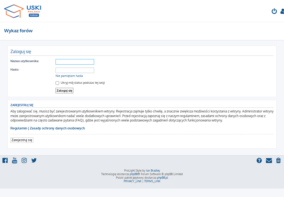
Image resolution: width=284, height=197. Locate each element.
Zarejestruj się (21, 140)
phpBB (134, 174)
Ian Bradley (153, 170)
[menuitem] (274, 12)
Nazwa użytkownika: (24, 61)
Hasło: (14, 69)
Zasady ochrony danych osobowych (57, 128)
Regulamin (18, 128)
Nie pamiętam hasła (69, 76)
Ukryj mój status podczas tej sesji (80, 83)
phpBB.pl (162, 177)
